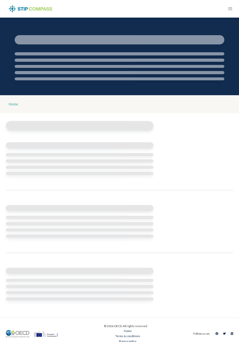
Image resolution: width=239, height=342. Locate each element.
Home (13, 104)
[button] (230, 9)
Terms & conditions (127, 336)
